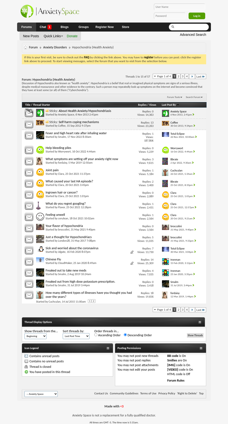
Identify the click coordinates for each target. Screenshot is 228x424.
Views (152, 104)
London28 (64, 240)
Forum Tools (173, 97)
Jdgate (62, 251)
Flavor (61, 207)
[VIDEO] (172, 370)
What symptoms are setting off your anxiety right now (82, 159)
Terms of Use (148, 393)
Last (200, 76)
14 (152, 259)
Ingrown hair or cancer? (62, 192)
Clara (61, 173)
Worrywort (64, 151)
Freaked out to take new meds (66, 270)
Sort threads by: (73, 331)
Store (125, 27)
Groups (84, 27)
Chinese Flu (53, 259)
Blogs (64, 27)
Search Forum (193, 97)
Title (27, 104)
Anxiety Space (66, 114)
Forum (33, 47)
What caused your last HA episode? (69, 181)
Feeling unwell (55, 215)
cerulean (63, 218)
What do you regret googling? (66, 204)
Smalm (62, 136)
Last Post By (170, 104)
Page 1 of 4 (164, 76)
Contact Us (101, 393)
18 (152, 293)
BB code (172, 356)
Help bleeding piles (58, 148)
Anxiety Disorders (55, 47)
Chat (45, 27)
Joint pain (52, 170)
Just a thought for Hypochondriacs (69, 237)
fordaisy (62, 162)
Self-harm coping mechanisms (79, 122)
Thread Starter (41, 104)
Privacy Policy (166, 393)
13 (152, 122)
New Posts (31, 36)
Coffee (62, 125)
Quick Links (52, 36)
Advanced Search (193, 35)
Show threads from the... (41, 331)
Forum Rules (175, 380)
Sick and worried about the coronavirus (72, 248)
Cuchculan (55, 301)
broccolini (64, 229)
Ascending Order (107, 335)
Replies (142, 104)
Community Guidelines (124, 393)
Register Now (104, 27)
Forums (26, 27)
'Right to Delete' (187, 393)
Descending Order (138, 335)
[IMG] (171, 365)
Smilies (172, 360)
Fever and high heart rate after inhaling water (76, 133)
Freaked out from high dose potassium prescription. (80, 282)
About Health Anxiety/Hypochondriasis (85, 111)
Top (201, 393)
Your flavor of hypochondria (64, 226)
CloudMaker (65, 263)
